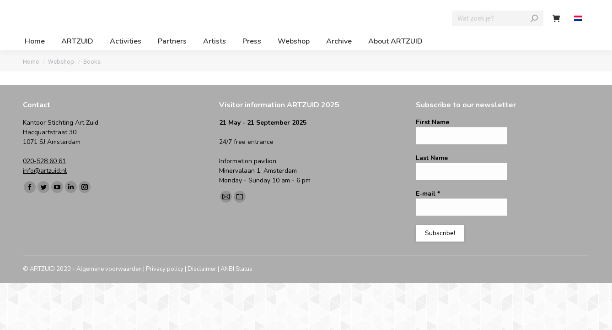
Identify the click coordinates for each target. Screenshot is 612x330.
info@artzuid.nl (45, 170)
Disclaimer (202, 269)
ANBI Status (236, 269)
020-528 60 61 (44, 161)
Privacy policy (164, 269)
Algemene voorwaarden (109, 269)
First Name (432, 122)
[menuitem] (579, 18)
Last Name (432, 158)
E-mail (428, 193)
